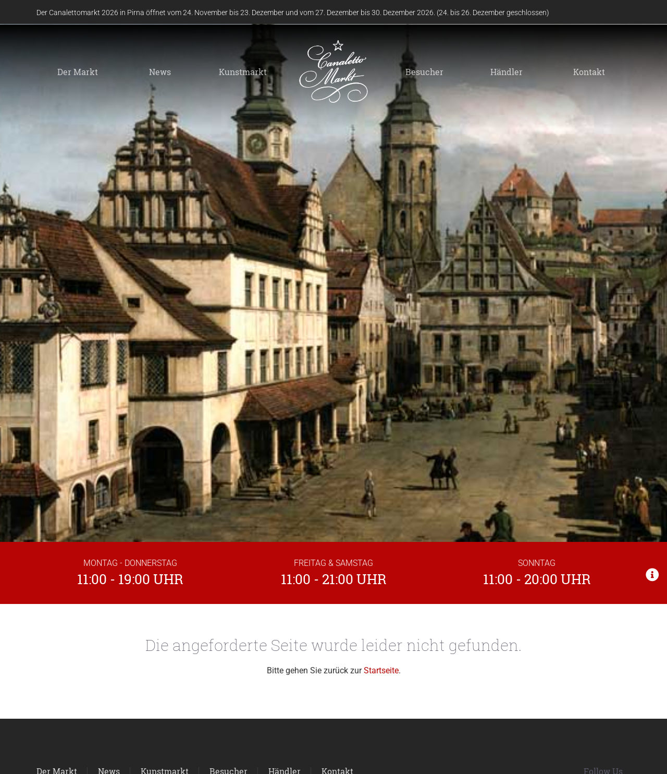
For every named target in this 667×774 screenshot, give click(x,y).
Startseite (381, 670)
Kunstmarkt (243, 71)
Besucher (424, 71)
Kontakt (589, 71)
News (160, 71)
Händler (506, 71)
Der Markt (77, 71)
